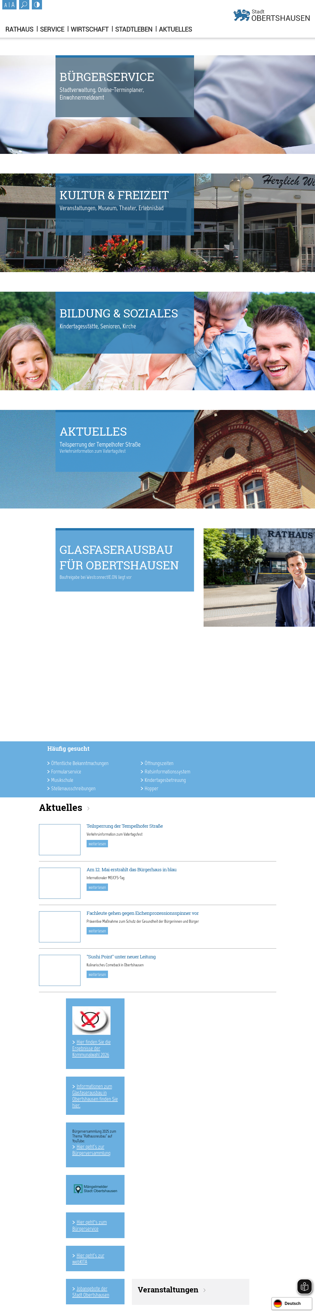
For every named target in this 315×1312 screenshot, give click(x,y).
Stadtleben (133, 29)
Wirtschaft (89, 29)
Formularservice (66, 771)
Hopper (151, 788)
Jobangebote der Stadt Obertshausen (90, 1291)
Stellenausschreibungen (73, 788)
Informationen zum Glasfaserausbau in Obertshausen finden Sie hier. (95, 1095)
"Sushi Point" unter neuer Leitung (121, 956)
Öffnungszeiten (159, 763)
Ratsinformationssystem (167, 771)
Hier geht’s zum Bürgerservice (89, 1225)
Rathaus (19, 29)
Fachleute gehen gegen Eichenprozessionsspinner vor (143, 913)
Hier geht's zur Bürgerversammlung (91, 1149)
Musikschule (62, 780)
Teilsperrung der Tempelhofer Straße (125, 826)
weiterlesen (97, 843)
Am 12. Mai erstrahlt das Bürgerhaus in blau (131, 869)
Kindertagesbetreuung (165, 780)
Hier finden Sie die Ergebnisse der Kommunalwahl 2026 (91, 1048)
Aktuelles (175, 29)
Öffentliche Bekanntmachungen (79, 763)
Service (52, 29)
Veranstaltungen (168, 1289)
